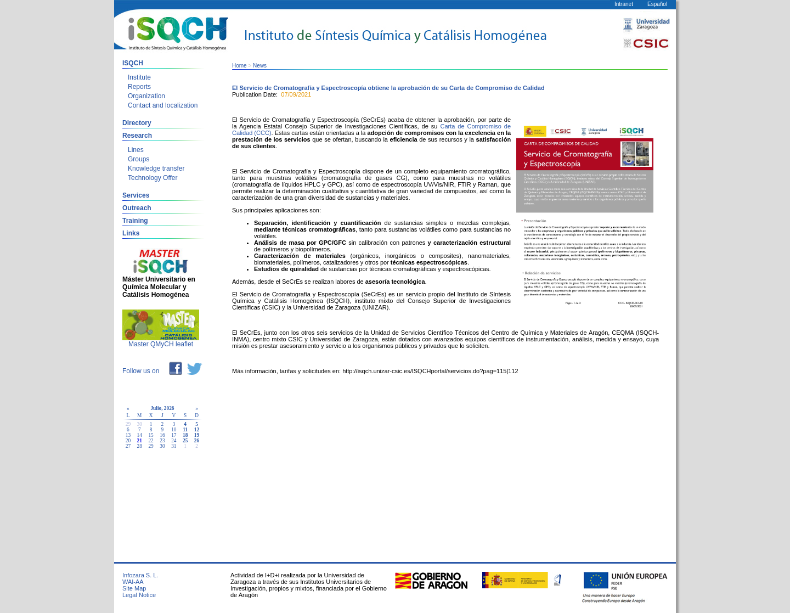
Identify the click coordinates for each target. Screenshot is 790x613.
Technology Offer (153, 178)
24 (173, 440)
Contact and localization (163, 105)
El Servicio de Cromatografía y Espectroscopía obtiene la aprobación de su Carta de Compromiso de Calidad (388, 88)
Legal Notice (139, 595)
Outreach (136, 208)
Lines (136, 150)
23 (162, 440)
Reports (139, 87)
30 (162, 446)
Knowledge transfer (156, 168)
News (260, 66)
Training (135, 220)
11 (185, 429)
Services (135, 195)
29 (150, 446)
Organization (146, 96)
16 (162, 435)
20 (128, 440)
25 (185, 440)
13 (128, 435)
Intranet (623, 4)
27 (128, 446)
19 (196, 435)
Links (130, 233)
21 (139, 440)
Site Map (134, 588)
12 (196, 429)
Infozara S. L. (140, 575)
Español (657, 4)
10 (173, 429)
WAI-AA (133, 581)
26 (196, 440)
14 (139, 435)
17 (173, 435)
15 (150, 435)
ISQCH (132, 63)
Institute (139, 77)
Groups (138, 159)
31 (173, 446)
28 (139, 446)
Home (239, 66)
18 (185, 435)
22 (150, 440)
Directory (136, 123)
